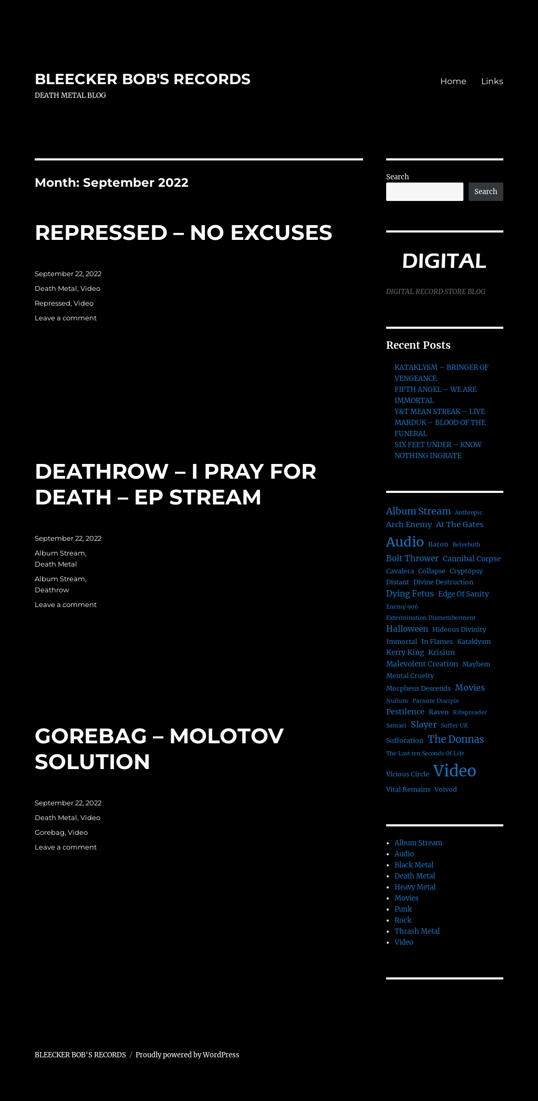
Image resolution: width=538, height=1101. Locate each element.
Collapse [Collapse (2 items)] (432, 571)
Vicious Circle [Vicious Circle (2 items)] (407, 774)
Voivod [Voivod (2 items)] (445, 789)
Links (492, 81)
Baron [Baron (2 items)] (438, 544)
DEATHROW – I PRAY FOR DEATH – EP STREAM (175, 484)
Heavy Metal (415, 887)
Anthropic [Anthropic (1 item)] (468, 512)
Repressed (52, 303)
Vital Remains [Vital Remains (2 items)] (408, 789)
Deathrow (52, 589)
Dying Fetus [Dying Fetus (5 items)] (410, 594)
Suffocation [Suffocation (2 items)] (404, 740)
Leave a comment (66, 318)
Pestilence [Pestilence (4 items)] (405, 711)
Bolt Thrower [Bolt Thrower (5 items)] (412, 558)
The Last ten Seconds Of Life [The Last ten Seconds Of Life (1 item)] (425, 753)
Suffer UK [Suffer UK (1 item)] (454, 725)
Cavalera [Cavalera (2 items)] (400, 571)
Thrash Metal (417, 931)
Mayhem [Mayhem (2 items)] (476, 664)
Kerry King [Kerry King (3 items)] (405, 652)
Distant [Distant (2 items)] (397, 582)
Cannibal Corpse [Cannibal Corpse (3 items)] (472, 558)
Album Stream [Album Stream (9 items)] (418, 511)
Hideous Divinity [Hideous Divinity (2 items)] (459, 629)
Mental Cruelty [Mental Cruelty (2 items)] (410, 676)
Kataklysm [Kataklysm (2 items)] (474, 641)
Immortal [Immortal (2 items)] (401, 641)
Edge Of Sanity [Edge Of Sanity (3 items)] (463, 594)
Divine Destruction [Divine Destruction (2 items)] (443, 582)
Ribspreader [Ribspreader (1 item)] (470, 712)
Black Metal (414, 865)
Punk (403, 909)
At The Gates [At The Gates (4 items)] (459, 524)
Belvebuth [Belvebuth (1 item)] (466, 544)
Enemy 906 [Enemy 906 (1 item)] (402, 606)
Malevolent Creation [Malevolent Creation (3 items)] (422, 664)
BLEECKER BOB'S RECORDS (143, 79)
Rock (403, 920)
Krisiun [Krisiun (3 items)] (441, 652)
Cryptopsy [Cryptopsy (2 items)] (466, 571)
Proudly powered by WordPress (188, 1055)
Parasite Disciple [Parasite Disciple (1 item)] (435, 701)
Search (397, 177)
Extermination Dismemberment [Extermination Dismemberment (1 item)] (430, 617)
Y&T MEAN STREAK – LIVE (440, 411)
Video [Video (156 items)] (455, 771)
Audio (404, 854)
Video (90, 288)
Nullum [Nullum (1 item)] (397, 701)
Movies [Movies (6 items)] (470, 687)
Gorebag (50, 832)
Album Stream (60, 553)
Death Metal (56, 288)
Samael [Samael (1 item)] (396, 725)
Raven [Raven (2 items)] (439, 712)
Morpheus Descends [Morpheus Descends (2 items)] (418, 688)
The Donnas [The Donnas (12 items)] (456, 739)
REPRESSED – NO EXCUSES (184, 232)
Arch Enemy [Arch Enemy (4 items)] (409, 524)
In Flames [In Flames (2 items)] (437, 641)
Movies (407, 898)
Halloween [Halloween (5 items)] (407, 629)
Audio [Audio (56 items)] (405, 541)
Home (453, 81)
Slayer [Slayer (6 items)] (424, 724)
